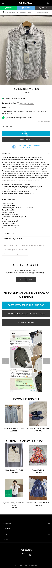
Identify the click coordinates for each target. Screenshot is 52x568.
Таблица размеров (44, 121)
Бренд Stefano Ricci (10, 245)
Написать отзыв (26, 279)
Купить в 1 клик (26, 140)
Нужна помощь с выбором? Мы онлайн (17, 117)
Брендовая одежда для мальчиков (32, 245)
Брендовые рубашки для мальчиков (15, 249)
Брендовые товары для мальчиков (15, 254)
